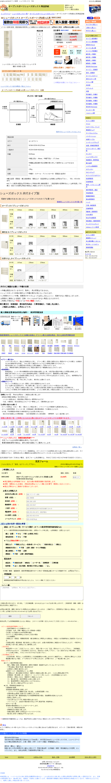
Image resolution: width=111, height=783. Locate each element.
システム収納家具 (92, 166)
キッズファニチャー (92, 224)
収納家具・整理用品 (92, 160)
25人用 (19, 433)
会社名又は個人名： (15, 494)
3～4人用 (4, 425)
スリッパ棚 (89, 82)
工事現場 (54, 563)
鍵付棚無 (50, 345)
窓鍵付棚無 (57, 352)
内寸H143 (16, 345)
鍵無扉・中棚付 (91, 60)
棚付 (3, 345)
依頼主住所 (17, 563)
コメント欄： (41, 592)
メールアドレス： (14, 519)
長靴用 (3, 352)
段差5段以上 (48, 544)
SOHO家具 (89, 214)
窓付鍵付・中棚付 (92, 94)
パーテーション (91, 136)
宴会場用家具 (90, 199)
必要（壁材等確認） (26, 554)
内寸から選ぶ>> (91, 30)
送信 (10, 616)
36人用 (56, 433)
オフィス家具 (90, 121)
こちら (81, 466)
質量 (39, 51)
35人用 (49, 433)
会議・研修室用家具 (92, 145)
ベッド (88, 202)
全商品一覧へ (77, 447)
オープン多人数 (91, 48)
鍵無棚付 (57, 345)
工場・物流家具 (91, 205)
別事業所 (45, 563)
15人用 (56, 425)
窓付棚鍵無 (70, 352)
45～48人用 (71, 433)
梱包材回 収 (79, 52)
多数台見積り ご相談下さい (64, 68)
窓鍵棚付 (50, 352)
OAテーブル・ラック (93, 127)
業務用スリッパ (91, 238)
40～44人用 (64, 433)
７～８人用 (19, 425)
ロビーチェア (90, 172)
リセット (30, 616)
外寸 (39, 38)
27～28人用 (27, 433)
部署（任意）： (10, 497)
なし (47, 566)
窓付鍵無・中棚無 (92, 104)
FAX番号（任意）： (12, 515)
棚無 (10, 345)
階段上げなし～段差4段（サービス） (28, 544)
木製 (43, 352)
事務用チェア (90, 130)
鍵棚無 (63, 345)
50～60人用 (78, 433)
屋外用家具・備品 (92, 190)
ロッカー (89, 154)
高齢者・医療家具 (92, 211)
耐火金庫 (89, 163)
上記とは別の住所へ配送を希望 (12, 524)
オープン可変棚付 (92, 51)
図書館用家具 (90, 196)
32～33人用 (41, 433)
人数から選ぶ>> (91, 27)
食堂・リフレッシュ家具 (93, 186)
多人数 (23, 345)
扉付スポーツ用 (91, 79)
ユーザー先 (35, 563)
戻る (3, 725)
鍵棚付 (43, 345)
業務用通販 (89, 247)
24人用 (12, 433)
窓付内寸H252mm (91, 107)
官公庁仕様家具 (91, 218)
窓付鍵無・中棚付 (92, 100)
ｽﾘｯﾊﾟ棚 (36, 345)
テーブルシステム (92, 133)
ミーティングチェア (92, 142)
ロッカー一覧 (90, 110)
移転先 (26, 563)
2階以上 (57, 544)
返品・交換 (55, 757)
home (6, 757)
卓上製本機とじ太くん (93, 241)
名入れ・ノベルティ (92, 244)
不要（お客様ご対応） (30, 534)
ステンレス (30, 352)
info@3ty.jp (50, 765)
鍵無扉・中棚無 (91, 63)
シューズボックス (92, 157)
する (18, 534)
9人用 (26, 425)
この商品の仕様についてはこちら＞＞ (66, 82)
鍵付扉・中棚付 (91, 54)
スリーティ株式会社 (95, 1)
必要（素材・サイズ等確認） (36, 548)
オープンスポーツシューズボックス (42, 14)
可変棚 (30, 345)
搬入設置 (71, 52)
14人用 (49, 425)
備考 (39, 55)
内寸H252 (70, 345)
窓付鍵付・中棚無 (92, 97)
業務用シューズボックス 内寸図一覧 (69, 202)
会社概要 (72, 757)
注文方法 (21, 757)
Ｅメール (88, 254)
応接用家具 (89, 181)
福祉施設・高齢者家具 (93, 221)
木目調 (37, 352)
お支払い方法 (38, 757)
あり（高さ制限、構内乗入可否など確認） (28, 566)
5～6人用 (12, 425)
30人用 (34, 433)
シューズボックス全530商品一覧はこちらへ (16, 86)
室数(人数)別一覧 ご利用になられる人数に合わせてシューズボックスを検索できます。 (35, 418)
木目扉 (88, 85)
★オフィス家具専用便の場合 (13, 663)
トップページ (5, 14)
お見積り (61, 46)
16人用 (63, 425)
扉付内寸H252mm (91, 66)
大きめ (16, 352)
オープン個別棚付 (92, 38)
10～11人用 (34, 425)
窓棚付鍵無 (63, 352)
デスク (88, 124)
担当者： (11, 501)
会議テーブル (90, 139)
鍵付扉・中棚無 (91, 57)
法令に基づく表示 (90, 757)
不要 (24, 537)
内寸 (39, 42)
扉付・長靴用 (90, 73)
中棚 (39, 47)
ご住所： (11, 508)
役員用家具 (89, 178)
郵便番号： (12, 505)
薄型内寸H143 (90, 45)
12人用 (41, 425)
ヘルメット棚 (90, 113)
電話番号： (12, 512)
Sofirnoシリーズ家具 (92, 227)
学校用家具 (89, 193)
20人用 (78, 425)
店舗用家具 (89, 208)
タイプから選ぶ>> (92, 24)
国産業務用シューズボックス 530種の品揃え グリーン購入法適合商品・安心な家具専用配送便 (37, 335)
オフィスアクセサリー (93, 175)
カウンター (89, 169)
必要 (24, 551)
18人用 (71, 425)
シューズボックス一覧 (20, 14)
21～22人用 (4, 433)
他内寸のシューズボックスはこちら (68, 132)
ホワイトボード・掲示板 (93, 149)
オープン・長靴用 (92, 69)
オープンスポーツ (92, 76)
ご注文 (75, 46)
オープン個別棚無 (92, 42)
